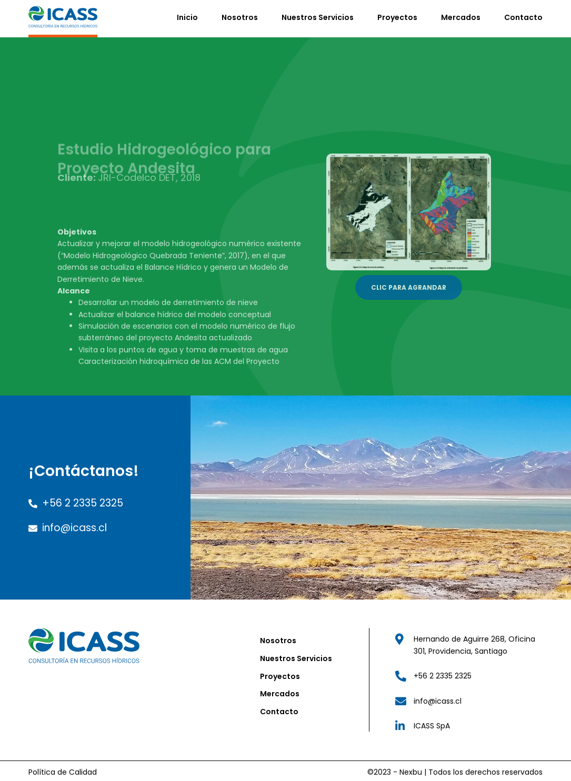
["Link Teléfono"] (468, 672)
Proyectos (397, 16)
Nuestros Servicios (318, 16)
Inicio (187, 16)
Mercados (460, 16)
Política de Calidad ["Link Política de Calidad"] (62, 769)
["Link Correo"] (468, 698)
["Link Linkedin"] (468, 722)
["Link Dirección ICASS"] (468, 642)
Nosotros (240, 16)
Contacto (523, 16)
